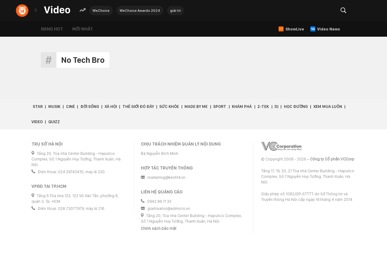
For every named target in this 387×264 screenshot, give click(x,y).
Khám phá (242, 106)
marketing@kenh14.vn (166, 177)
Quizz (54, 121)
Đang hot (52, 28)
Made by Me (196, 106)
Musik (54, 106)
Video (37, 121)
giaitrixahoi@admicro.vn (168, 208)
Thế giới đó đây (138, 106)
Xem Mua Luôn (327, 106)
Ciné (70, 106)
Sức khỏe (169, 106)
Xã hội (111, 106)
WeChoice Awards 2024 (140, 10)
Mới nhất (82, 28)
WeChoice (101, 10)
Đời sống (89, 106)
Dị (276, 106)
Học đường (296, 106)
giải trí (175, 10)
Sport (219, 106)
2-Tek (263, 106)
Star (38, 106)
